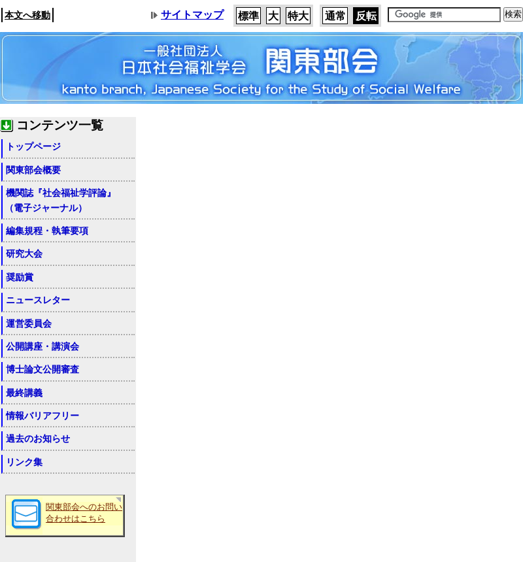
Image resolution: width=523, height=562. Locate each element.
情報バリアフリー (42, 415)
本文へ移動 (27, 15)
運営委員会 (29, 323)
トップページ (33, 146)
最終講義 (24, 393)
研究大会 (24, 253)
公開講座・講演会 (42, 346)
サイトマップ (192, 14)
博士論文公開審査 (42, 369)
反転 (366, 16)
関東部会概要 (33, 170)
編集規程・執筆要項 (47, 230)
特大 (298, 16)
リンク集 (24, 462)
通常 (335, 16)
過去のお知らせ (38, 438)
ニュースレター (38, 300)
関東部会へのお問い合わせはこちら (84, 513)
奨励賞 (19, 277)
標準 (248, 16)
